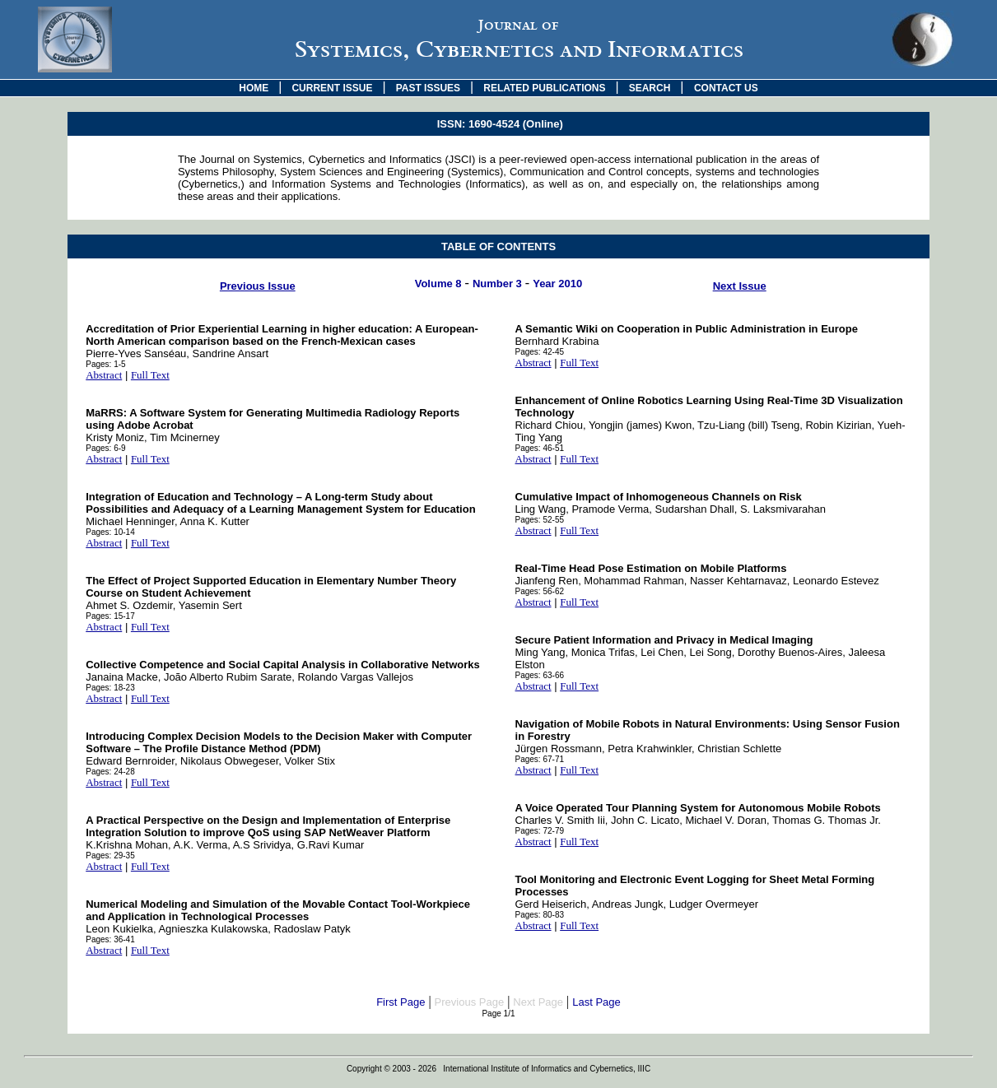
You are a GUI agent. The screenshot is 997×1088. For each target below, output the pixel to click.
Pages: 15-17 (110, 616)
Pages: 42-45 (540, 351)
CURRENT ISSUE (331, 88)
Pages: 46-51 (540, 448)
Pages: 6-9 (105, 448)
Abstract (104, 375)
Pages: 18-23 (110, 687)
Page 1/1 (498, 1013)
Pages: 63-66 (540, 675)
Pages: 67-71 (540, 759)
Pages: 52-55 (540, 519)
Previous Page (470, 1002)
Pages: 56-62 (540, 591)
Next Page (538, 1002)
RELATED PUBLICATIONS (544, 88)
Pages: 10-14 (110, 532)
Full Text (150, 375)
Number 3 (497, 283)
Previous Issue (258, 286)
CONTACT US (726, 88)
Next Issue (739, 286)
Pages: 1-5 (105, 364)
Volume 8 (438, 283)
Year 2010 (557, 283)
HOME (253, 88)
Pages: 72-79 (540, 830)
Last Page (596, 1002)
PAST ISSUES (428, 88)
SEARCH (650, 88)
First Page (400, 1002)
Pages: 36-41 (110, 939)
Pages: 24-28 (110, 771)
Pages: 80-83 (540, 914)
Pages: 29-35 (110, 855)
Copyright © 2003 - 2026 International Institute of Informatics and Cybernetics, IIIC (498, 1068)
